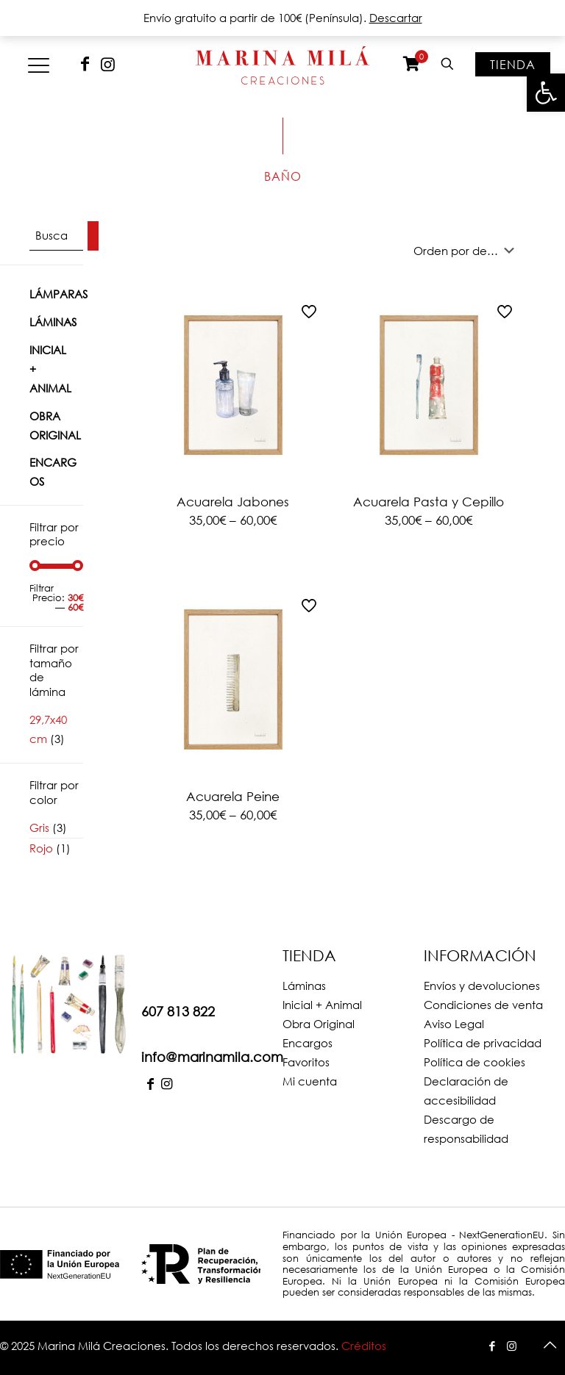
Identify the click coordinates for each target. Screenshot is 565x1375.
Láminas (53, 322)
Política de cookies (474, 1062)
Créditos (363, 1345)
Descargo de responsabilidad (466, 1129)
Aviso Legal (454, 1023)
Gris (39, 827)
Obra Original (55, 425)
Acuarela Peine (233, 796)
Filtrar (41, 588)
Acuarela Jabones (233, 501)
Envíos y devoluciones (482, 985)
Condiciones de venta (483, 1004)
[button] (546, 92)
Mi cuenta (309, 1081)
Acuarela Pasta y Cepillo (428, 501)
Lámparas (58, 294)
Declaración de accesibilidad (466, 1090)
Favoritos (306, 1062)
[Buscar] (93, 236)
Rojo (41, 848)
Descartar (395, 17)
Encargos (53, 472)
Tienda (513, 64)
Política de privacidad (482, 1042)
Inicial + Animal (50, 368)
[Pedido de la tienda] (466, 251)
